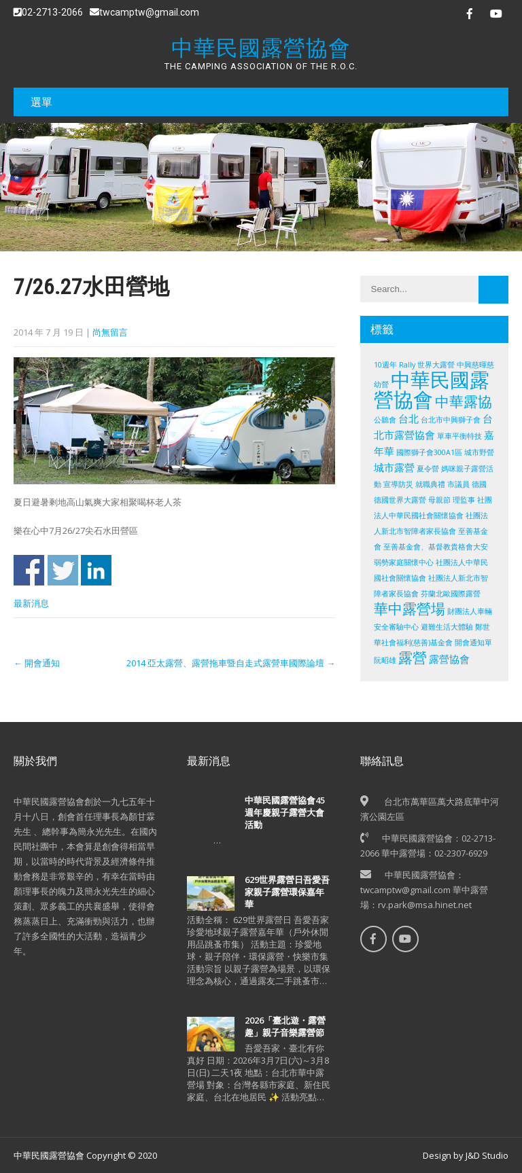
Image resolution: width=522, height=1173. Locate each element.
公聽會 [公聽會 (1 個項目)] (385, 420)
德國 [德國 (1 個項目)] (479, 484)
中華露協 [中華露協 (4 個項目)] (463, 401)
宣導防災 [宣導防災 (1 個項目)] (398, 484)
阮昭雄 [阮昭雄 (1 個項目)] (385, 660)
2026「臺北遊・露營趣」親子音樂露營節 (285, 1026)
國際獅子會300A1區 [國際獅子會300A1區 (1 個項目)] (429, 452)
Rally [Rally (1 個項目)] (407, 364)
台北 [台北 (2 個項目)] (408, 418)
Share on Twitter (63, 570)
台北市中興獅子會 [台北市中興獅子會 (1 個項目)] (451, 420)
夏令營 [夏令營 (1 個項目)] (428, 468)
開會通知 (37, 663)
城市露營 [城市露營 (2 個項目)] (394, 467)
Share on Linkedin (96, 570)
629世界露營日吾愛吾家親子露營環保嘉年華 (287, 891)
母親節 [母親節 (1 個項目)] (439, 500)
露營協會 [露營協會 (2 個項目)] (449, 659)
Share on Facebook (29, 570)
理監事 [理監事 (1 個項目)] (464, 500)
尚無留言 (110, 332)
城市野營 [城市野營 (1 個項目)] (479, 452)
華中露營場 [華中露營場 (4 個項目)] (409, 608)
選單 (41, 101)
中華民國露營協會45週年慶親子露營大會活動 (285, 812)
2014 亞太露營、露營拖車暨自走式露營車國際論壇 (230, 663)
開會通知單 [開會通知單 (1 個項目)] (473, 642)
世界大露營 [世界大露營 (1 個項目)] (436, 364)
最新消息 (31, 603)
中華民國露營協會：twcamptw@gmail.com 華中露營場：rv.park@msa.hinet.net (424, 890)
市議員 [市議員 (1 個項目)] (458, 484)
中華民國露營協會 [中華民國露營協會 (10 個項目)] (431, 389)
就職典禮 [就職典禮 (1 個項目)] (430, 484)
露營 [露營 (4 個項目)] (412, 657)
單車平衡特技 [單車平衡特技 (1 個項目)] (459, 436)
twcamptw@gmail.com (144, 12)
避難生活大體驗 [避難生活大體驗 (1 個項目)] (447, 627)
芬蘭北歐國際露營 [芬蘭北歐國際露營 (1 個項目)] (451, 593)
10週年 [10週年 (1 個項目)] (385, 364)
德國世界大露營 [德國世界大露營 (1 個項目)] (400, 500)
